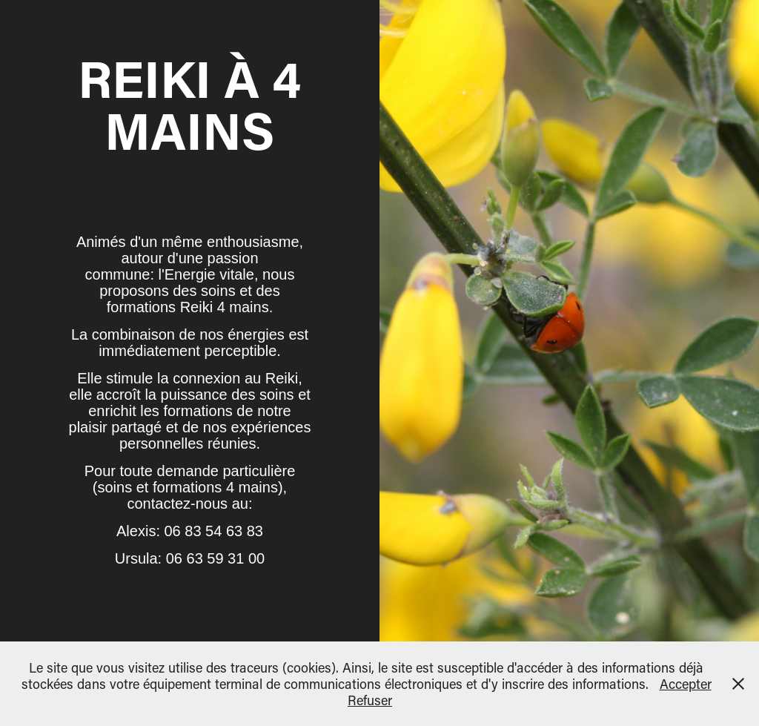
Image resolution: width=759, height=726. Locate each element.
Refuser (370, 700)
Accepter (686, 684)
